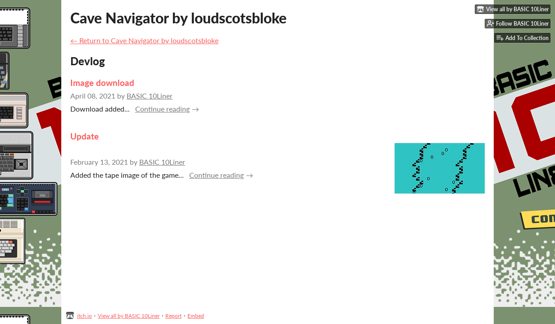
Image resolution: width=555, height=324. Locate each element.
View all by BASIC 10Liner (128, 315)
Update (84, 136)
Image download (102, 82)
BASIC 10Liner (150, 95)
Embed (195, 315)
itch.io (84, 315)
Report (173, 315)
